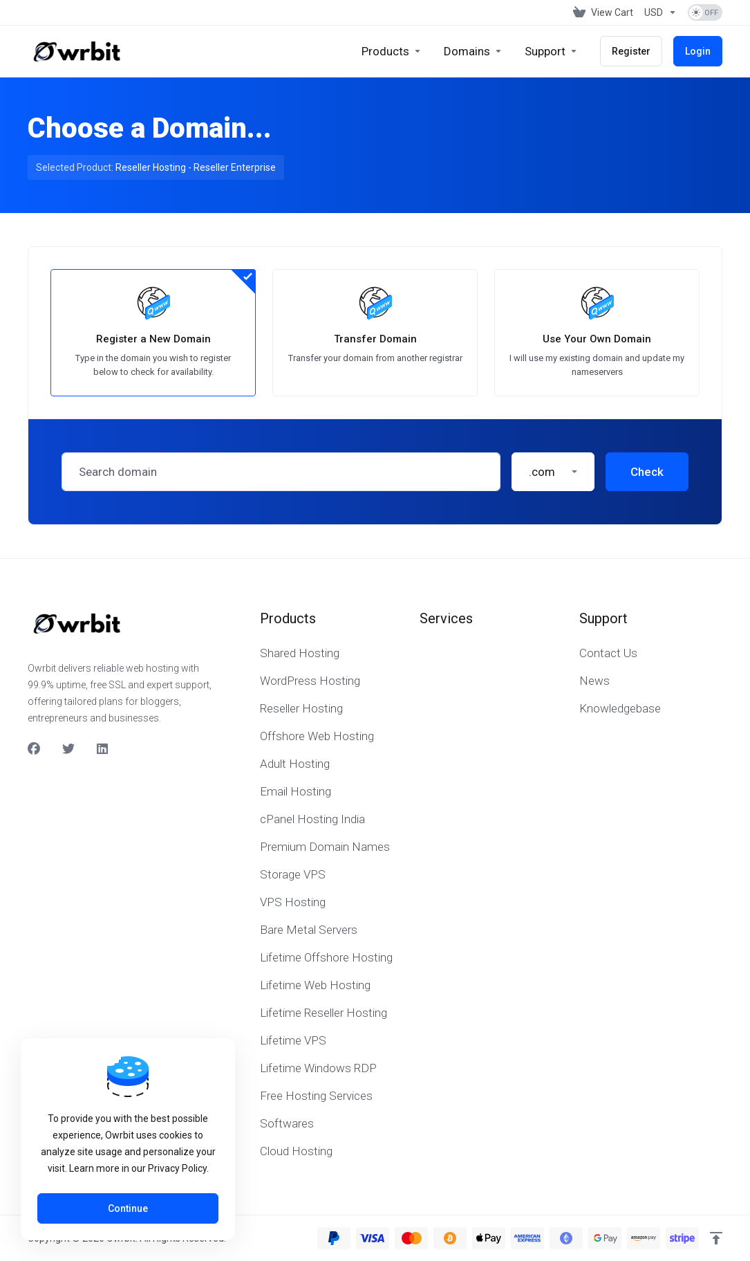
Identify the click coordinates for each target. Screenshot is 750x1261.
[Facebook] (34, 749)
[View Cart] (603, 12)
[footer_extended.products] (391, 51)
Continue (128, 1208)
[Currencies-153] (660, 12)
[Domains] (473, 51)
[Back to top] (716, 1238)
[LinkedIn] (103, 749)
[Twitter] (68, 749)
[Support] (551, 51)
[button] (553, 471)
